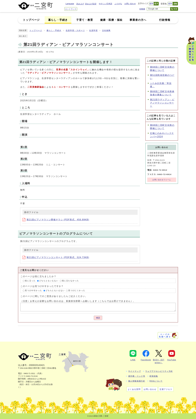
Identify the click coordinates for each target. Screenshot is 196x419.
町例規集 (154, 376)
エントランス (70, 9)
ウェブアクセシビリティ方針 (159, 371)
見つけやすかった (33, 291)
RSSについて (156, 381)
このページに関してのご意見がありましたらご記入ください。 (54, 296)
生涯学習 (93, 30)
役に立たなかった (70, 281)
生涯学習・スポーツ (75, 30)
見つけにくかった (76, 291)
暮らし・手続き (54, 30)
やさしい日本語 (105, 4)
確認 (98, 318)
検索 (175, 9)
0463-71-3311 (29, 373)
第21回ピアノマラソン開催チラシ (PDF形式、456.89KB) (55, 219)
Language (70, 4)
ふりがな (118, 4)
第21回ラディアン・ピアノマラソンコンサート (162, 102)
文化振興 (106, 30)
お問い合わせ (130, 4)
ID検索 (142, 9)
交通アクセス (166, 389)
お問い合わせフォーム (161, 180)
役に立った (30, 281)
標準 (151, 4)
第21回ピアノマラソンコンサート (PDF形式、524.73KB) (55, 257)
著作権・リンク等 (136, 376)
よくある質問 (134, 389)
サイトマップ (134, 371)
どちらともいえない (48, 281)
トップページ (35, 30)
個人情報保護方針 (136, 381)
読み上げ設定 (91, 4)
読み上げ (80, 4)
